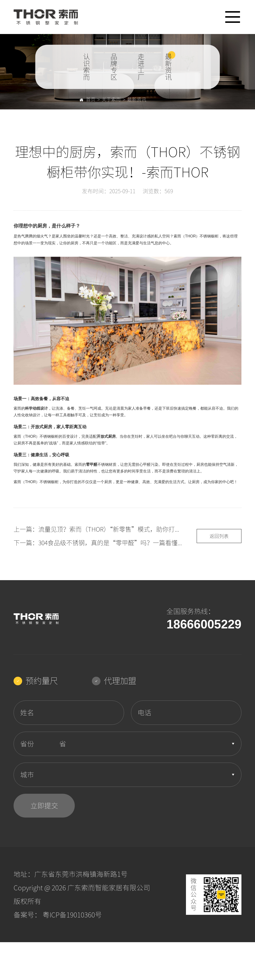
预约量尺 (36, 681)
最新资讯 (168, 66)
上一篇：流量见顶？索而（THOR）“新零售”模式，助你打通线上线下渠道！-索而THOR (99, 529)
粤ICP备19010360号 (72, 914)
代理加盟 (114, 681)
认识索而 (86, 66)
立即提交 (44, 805)
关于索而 (111, 99)
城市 (27, 774)
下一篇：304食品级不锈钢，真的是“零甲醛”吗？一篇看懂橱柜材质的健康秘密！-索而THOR (99, 543)
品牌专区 (113, 66)
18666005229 (203, 624)
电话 (144, 712)
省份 (27, 743)
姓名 (27, 712)
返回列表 (219, 536)
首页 (87, 99)
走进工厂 (141, 66)
